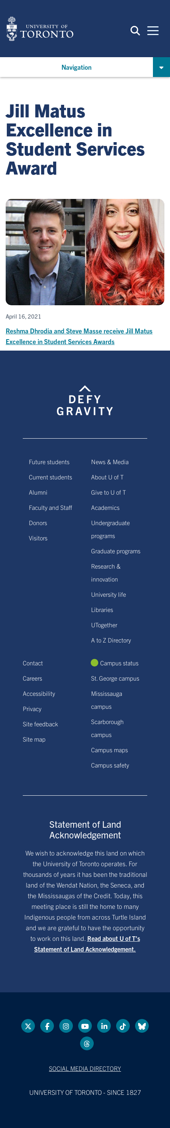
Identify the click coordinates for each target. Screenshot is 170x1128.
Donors (38, 522)
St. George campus (115, 678)
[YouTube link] (85, 1026)
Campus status (119, 663)
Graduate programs (115, 550)
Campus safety (110, 765)
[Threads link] (87, 1043)
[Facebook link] (47, 1026)
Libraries (102, 609)
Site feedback (40, 723)
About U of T (107, 477)
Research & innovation (106, 572)
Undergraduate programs (110, 529)
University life (108, 594)
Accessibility (39, 693)
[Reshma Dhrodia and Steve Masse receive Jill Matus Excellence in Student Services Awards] (85, 273)
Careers (32, 678)
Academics (105, 507)
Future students (49, 461)
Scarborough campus (107, 728)
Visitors (38, 538)
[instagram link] (66, 1026)
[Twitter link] (28, 1026)
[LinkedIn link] (104, 1026)
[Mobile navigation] (153, 30)
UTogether (104, 624)
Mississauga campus (106, 699)
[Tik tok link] (123, 1026)
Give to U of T (108, 492)
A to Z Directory (111, 640)
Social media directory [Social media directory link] (85, 1068)
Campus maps (109, 749)
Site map (34, 739)
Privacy (32, 708)
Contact (33, 663)
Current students (50, 477)
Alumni (38, 492)
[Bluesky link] (142, 1026)
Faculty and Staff (50, 507)
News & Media (110, 461)
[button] (135, 30)
